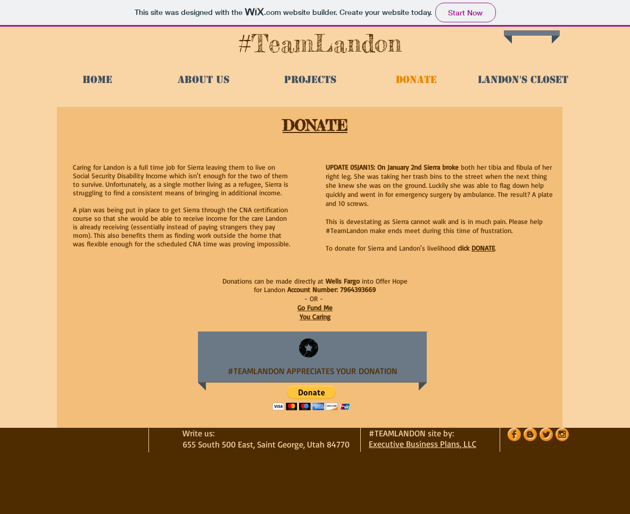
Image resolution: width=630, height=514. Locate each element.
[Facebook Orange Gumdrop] (514, 434)
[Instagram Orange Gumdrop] (562, 434)
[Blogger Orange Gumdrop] (530, 434)
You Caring (315, 316)
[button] (311, 397)
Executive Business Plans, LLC (422, 443)
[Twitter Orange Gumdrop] (546, 434)
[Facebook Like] (142, 41)
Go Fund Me (315, 307)
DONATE (483, 248)
